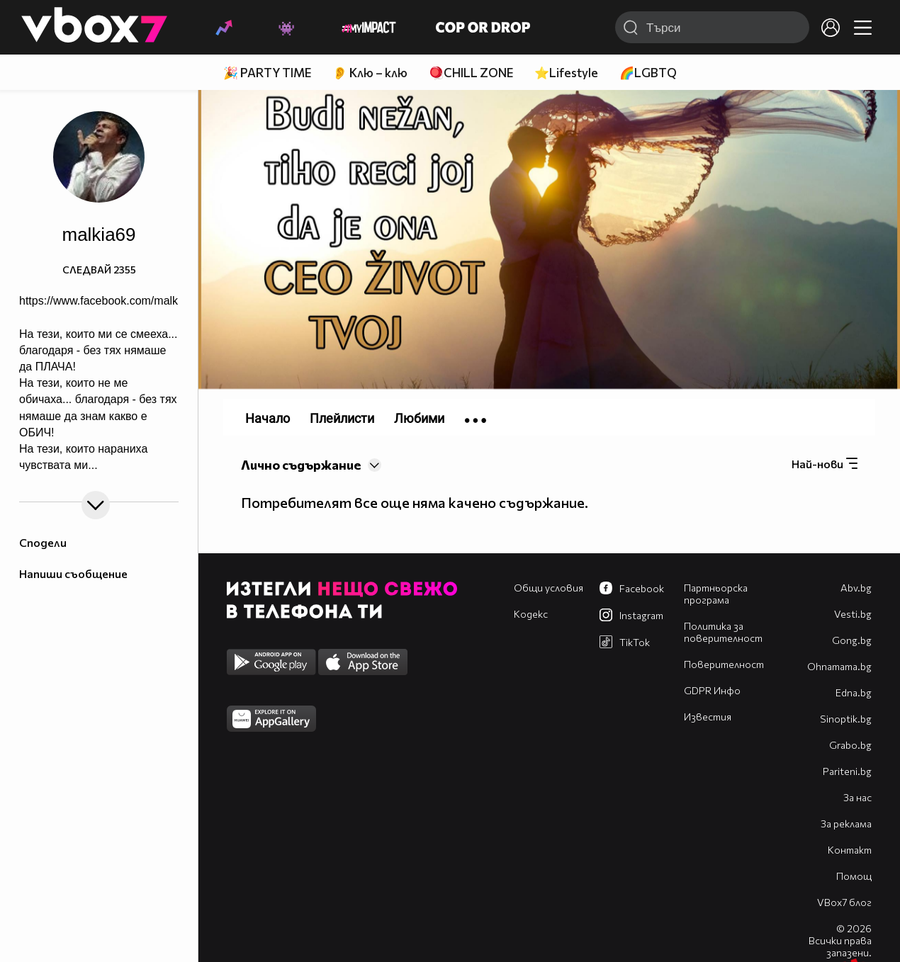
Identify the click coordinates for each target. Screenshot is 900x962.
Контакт (850, 850)
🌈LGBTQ (648, 72)
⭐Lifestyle (566, 72)
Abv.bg (856, 588)
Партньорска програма (716, 594)
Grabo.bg (850, 745)
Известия (707, 717)
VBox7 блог (844, 902)
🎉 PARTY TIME (267, 72)
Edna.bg (854, 692)
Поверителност (724, 664)
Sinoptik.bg (846, 719)
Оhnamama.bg (839, 666)
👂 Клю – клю (369, 72)
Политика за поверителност (723, 632)
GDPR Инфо (712, 690)
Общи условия (548, 588)
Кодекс (531, 614)
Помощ (854, 876)
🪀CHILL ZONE (471, 72)
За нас (857, 797)
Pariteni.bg (847, 771)
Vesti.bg (853, 614)
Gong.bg (852, 640)
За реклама (846, 823)
